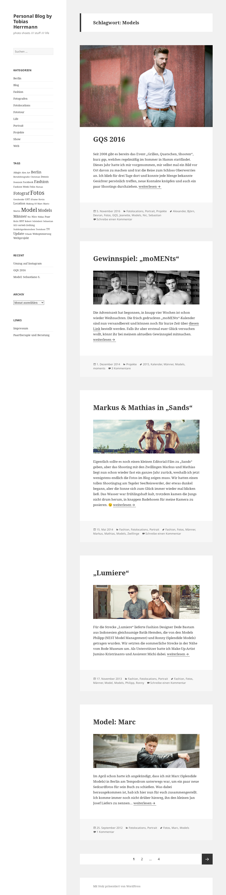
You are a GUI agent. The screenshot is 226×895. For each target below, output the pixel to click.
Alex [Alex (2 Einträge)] (24, 172)
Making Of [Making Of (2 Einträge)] (31, 203)
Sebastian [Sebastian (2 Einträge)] (48, 221)
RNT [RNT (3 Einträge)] (21, 221)
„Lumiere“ (111, 572)
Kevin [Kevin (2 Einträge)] (42, 199)
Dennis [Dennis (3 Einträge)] (45, 176)
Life (15, 119)
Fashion (18, 92)
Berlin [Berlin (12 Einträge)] (36, 172)
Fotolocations (21, 105)
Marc (175, 828)
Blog (16, 85)
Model (109, 683)
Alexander (179, 211)
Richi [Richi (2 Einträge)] (16, 221)
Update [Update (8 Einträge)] (18, 233)
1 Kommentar (105, 832)
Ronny (140, 683)
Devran (97, 215)
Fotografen (20, 98)
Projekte (18, 132)
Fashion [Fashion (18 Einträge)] (41, 181)
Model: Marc (114, 721)
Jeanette (124, 215)
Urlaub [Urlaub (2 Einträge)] (28, 234)
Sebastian (155, 215)
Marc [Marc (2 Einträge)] (39, 203)
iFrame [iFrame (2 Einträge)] (34, 199)
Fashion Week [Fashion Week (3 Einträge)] (21, 186)
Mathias (109, 533)
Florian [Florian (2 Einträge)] (39, 187)
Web (16, 146)
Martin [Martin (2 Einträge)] (16, 211)
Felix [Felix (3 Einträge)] (32, 186)
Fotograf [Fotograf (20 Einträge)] (21, 193)
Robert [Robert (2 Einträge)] (28, 221)
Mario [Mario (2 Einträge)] (46, 203)
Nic (145, 215)
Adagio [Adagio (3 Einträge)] (17, 172)
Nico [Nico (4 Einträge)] (34, 216)
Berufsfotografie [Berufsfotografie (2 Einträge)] (21, 176)
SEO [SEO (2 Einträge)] (15, 225)
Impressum (20, 328)
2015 (146, 364)
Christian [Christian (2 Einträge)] (35, 176)
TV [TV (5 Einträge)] (48, 229)
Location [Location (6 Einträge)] (19, 203)
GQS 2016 (19, 270)
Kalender (156, 364)
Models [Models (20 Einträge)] (45, 210)
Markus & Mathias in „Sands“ (142, 407)
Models (136, 215)
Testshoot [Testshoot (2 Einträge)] (41, 229)
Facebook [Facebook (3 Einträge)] (28, 182)
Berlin (17, 78)
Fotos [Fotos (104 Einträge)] (37, 193)
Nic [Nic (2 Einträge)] (29, 216)
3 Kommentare (121, 368)
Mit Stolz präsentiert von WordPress (116, 886)
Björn (190, 211)
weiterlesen (148, 186)
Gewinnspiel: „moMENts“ (136, 258)
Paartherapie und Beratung (31, 335)
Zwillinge (133, 533)
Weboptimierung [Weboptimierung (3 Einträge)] (42, 234)
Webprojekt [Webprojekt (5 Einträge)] (21, 238)
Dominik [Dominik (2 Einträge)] (17, 182)
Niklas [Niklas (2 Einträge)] (41, 216)
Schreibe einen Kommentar (114, 219)
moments (99, 368)
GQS (115, 215)
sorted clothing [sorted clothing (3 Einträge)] (26, 225)
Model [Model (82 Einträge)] (29, 209)
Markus (98, 533)
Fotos (107, 215)
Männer (169, 364)
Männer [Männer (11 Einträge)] (20, 216)
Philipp (129, 683)
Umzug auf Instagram (27, 263)
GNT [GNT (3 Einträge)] (27, 199)
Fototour (18, 112)
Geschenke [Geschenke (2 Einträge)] (18, 199)
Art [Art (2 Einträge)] (28, 172)
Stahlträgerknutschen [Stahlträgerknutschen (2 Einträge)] (24, 229)
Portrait (18, 125)
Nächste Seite (207, 859)
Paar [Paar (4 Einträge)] (47, 216)
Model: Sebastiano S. (26, 277)
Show (17, 139)
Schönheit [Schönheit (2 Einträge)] (37, 221)
